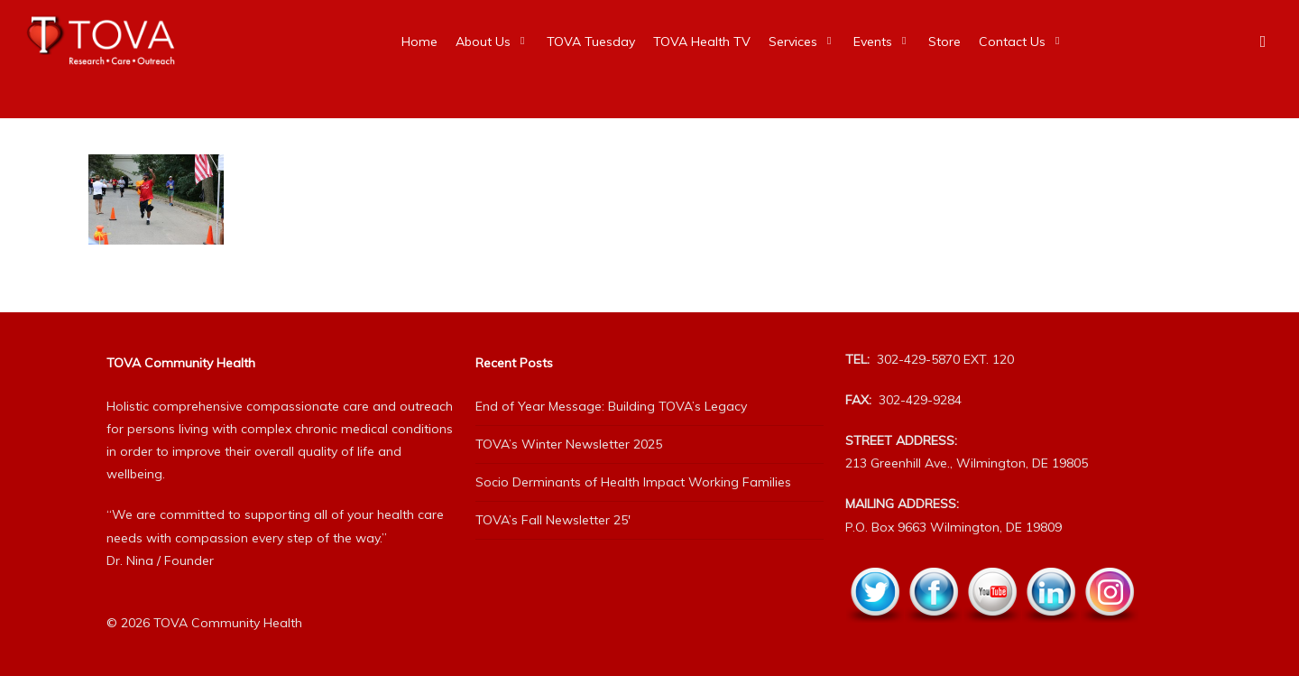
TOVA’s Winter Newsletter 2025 (568, 444)
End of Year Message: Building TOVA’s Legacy (611, 406)
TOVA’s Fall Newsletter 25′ (553, 520)
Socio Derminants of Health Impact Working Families (633, 482)
